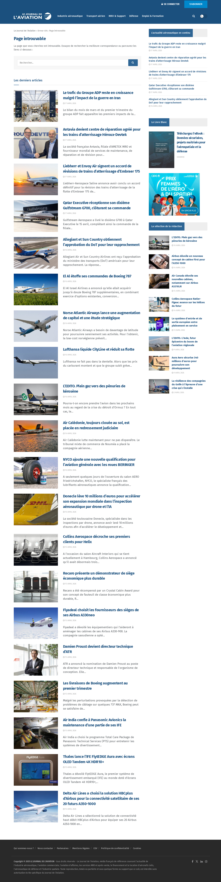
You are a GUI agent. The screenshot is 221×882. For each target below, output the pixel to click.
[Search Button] (193, 16)
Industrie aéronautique (70, 16)
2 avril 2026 (178, 392)
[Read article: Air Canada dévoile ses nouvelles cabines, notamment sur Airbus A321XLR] (159, 281)
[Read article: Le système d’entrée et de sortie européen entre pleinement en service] (159, 324)
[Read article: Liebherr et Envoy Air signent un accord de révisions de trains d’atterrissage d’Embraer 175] (36, 179)
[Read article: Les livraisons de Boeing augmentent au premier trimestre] (36, 696)
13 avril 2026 (178, 330)
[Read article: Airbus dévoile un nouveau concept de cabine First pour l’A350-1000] (159, 261)
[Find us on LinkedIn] (201, 862)
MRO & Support (117, 16)
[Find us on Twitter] (197, 862)
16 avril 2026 (69, 250)
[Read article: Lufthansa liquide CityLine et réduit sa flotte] (36, 362)
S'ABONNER (195, 4)
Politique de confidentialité (115, 848)
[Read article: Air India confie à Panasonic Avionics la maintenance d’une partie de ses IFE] (36, 733)
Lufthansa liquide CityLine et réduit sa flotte (98, 349)
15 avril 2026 (69, 547)
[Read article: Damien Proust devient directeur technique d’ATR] (36, 660)
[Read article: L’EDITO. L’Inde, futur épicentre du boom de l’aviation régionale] (159, 343)
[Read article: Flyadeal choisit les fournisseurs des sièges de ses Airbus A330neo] (36, 623)
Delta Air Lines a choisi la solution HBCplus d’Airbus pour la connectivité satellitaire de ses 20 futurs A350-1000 (101, 798)
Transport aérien (95, 16)
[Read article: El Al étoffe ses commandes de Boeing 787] (36, 289)
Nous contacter (45, 848)
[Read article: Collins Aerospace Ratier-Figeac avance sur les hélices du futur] (159, 304)
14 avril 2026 (178, 268)
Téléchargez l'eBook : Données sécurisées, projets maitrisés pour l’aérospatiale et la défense (191, 142)
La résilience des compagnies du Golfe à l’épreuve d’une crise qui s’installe (189, 384)
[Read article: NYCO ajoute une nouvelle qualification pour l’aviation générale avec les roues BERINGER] (36, 473)
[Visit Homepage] (33, 16)
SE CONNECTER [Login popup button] (170, 4)
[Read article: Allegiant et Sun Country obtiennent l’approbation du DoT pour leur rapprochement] (36, 253)
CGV (95, 848)
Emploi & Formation (153, 16)
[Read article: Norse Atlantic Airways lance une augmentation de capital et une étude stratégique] (36, 326)
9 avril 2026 (178, 350)
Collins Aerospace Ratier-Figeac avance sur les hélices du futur (188, 302)
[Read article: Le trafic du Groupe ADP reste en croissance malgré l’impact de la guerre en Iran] (36, 106)
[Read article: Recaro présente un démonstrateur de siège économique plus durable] (36, 586)
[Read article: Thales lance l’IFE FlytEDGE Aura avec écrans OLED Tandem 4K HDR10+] (36, 770)
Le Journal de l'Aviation (25, 31)
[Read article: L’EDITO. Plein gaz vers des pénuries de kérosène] (36, 399)
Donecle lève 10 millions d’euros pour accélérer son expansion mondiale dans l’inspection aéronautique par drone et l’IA (101, 501)
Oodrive (180, 157)
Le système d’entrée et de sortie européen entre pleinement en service (187, 322)
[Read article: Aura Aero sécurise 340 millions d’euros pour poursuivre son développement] (159, 363)
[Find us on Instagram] (206, 862)
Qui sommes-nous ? (24, 848)
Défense (133, 16)
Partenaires (62, 848)
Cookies (137, 848)
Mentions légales (81, 848)
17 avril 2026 (69, 103)
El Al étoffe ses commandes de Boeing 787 (97, 276)
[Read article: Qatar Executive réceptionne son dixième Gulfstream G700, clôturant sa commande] (36, 216)
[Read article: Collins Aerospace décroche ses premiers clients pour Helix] (36, 550)
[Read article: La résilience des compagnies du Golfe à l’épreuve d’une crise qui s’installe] (159, 386)
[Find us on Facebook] (192, 862)
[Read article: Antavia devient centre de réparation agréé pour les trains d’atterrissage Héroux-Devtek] (36, 142)
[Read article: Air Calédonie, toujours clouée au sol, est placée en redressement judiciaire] (36, 436)
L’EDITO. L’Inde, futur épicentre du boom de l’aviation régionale (185, 342)
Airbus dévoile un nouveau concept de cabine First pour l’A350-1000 (188, 259)
